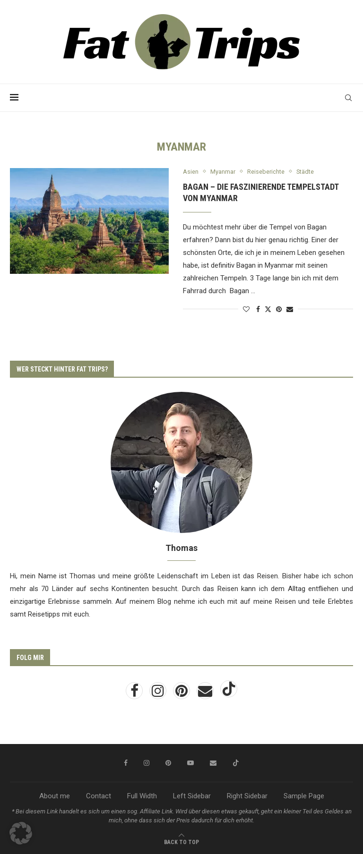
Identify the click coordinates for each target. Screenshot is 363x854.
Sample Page (304, 796)
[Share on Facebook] (258, 309)
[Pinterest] (182, 694)
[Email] (206, 694)
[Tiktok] (229, 694)
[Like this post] (246, 309)
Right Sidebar (247, 796)
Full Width (142, 796)
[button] (21, 833)
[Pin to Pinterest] (279, 309)
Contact (98, 796)
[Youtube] (190, 763)
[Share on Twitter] (268, 309)
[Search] (348, 97)
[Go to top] (181, 841)
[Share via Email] (289, 309)
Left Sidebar (192, 796)
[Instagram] (159, 694)
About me (54, 796)
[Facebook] (135, 694)
